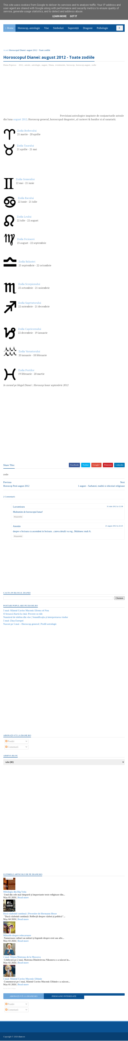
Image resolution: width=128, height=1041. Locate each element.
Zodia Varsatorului (29, 351)
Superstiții (73, 28)
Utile (21, 41)
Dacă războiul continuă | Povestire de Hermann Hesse (30, 914)
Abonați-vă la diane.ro (23, 996)
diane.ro (21, 1037)
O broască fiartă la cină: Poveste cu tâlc (23, 614)
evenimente (60, 65)
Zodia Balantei (26, 262)
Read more (23, 898)
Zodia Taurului (25, 146)
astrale (27, 65)
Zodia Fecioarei (25, 239)
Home (10, 28)
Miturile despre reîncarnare (17, 936)
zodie (94, 65)
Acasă (6, 50)
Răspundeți (18, 517)
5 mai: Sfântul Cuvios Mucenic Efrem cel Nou (26, 611)
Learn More (59, 16)
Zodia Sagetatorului (29, 303)
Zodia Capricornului (29, 329)
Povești (116, 33)
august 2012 (20, 119)
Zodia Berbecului (26, 131)
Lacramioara (19, 507)
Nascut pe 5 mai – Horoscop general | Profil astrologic (30, 624)
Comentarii (11, 747)
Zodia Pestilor (26, 370)
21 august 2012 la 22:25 (114, 526)
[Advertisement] (31, 93)
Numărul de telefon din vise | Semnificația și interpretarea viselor (35, 617)
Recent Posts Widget (9, 989)
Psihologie (102, 28)
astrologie (36, 65)
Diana (51, 65)
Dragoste (88, 28)
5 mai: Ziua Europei (13, 621)
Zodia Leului (24, 217)
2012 (21, 65)
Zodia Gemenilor (25, 179)
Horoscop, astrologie (29, 28)
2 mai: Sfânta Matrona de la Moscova (22, 957)
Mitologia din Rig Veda (14, 892)
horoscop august (83, 65)
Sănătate (9, 41)
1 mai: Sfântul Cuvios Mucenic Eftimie (22, 979)
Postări (9, 741)
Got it (73, 16)
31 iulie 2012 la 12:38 (115, 507)
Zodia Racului (26, 198)
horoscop (71, 65)
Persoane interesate (64, 996)
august (44, 65)
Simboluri (58, 28)
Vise (46, 28)
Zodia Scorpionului (29, 284)
